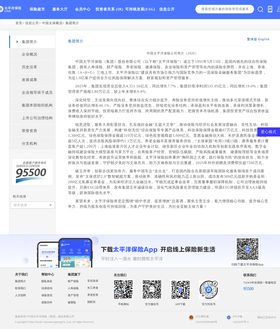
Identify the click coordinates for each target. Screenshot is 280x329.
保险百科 (46, 302)
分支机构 (29, 143)
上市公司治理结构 (37, 118)
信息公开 (32, 23)
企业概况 (29, 54)
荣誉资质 (29, 131)
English (264, 39)
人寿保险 (73, 288)
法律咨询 (46, 288)
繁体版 (252, 39)
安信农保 (92, 280)
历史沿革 (29, 67)
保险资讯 (46, 295)
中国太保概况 (52, 23)
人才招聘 (20, 295)
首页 (18, 23)
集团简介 (72, 23)
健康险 (72, 302)
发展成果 (29, 80)
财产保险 (73, 281)
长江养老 (92, 287)
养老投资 (92, 294)
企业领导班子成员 (37, 92)
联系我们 (20, 288)
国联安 (91, 302)
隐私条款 (46, 281)
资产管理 (73, 295)
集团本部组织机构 (37, 105)
